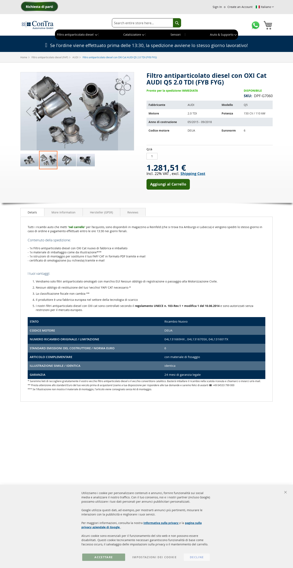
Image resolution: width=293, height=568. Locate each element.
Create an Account (240, 7)
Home (24, 57)
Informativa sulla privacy (161, 523)
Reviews (132, 212)
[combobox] (146, 22)
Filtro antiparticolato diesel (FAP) (50, 57)
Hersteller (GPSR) (101, 212)
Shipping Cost (192, 173)
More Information (63, 212)
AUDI (75, 57)
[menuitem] (77, 35)
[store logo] (37, 25)
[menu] (146, 35)
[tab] (32, 212)
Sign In (217, 7)
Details (32, 212)
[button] (265, 7)
